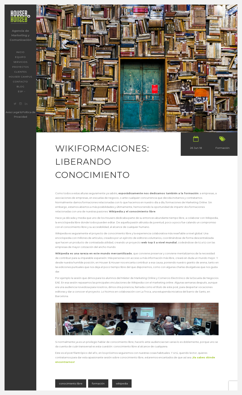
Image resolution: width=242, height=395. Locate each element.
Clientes (20, 71)
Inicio (20, 52)
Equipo (20, 57)
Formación (222, 148)
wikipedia (122, 383)
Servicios (20, 62)
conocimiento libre (70, 383)
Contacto (20, 81)
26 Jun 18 (196, 148)
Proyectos (20, 66)
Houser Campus (20, 76)
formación (98, 383)
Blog (20, 86)
